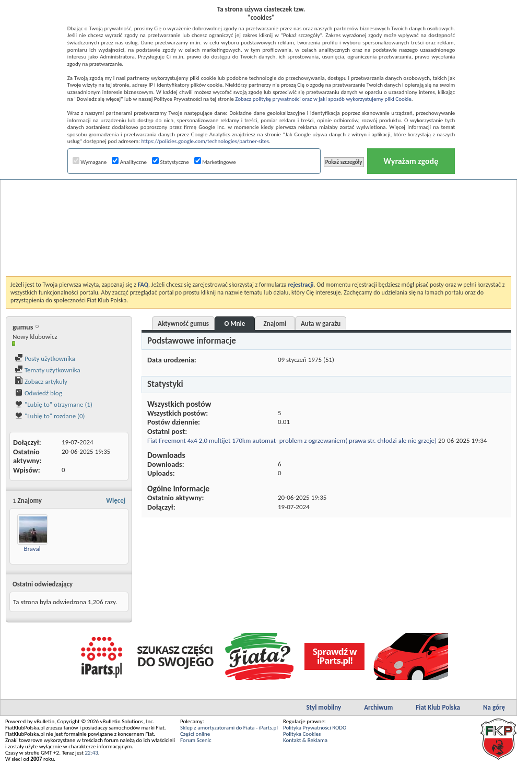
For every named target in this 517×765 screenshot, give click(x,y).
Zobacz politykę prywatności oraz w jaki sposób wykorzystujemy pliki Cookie (323, 99)
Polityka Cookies (302, 734)
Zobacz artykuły (41, 381)
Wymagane (90, 162)
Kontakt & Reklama (305, 740)
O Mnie (234, 323)
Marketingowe (215, 162)
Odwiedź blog (38, 393)
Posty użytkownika (45, 358)
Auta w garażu (320, 323)
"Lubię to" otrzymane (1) (53, 404)
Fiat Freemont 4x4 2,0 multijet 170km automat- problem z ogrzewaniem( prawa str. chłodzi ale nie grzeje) (292, 440)
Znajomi (275, 323)
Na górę (494, 707)
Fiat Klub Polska (438, 707)
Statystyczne (170, 162)
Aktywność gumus (183, 323)
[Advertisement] (258, 200)
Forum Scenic (196, 740)
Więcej (115, 500)
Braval (32, 548)
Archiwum (378, 707)
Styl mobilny (323, 707)
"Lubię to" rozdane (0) (50, 416)
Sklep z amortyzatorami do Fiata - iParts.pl (229, 727)
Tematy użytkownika (47, 370)
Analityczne (129, 162)
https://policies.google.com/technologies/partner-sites (205, 141)
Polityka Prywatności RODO (314, 727)
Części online (195, 734)
